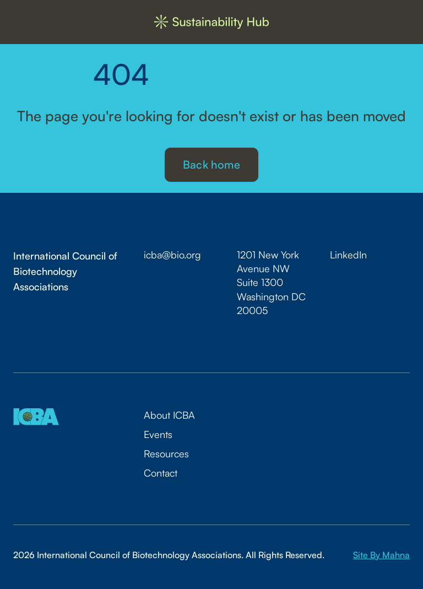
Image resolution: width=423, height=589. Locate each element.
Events (158, 434)
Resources (166, 453)
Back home (211, 164)
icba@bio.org (172, 254)
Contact (160, 473)
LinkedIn (348, 254)
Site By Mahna (381, 554)
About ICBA (169, 415)
